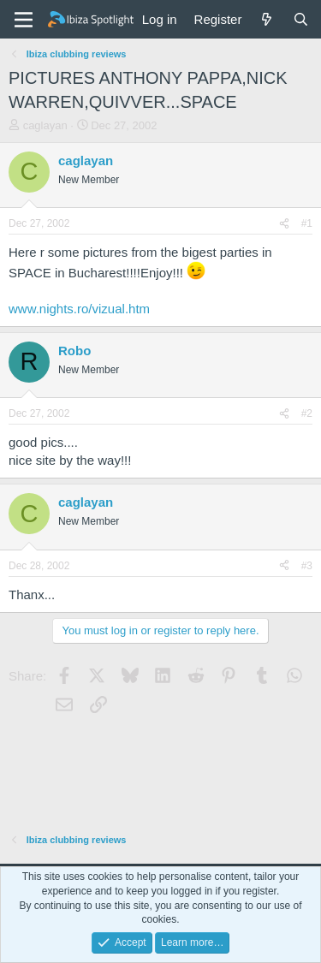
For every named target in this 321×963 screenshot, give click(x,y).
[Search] (301, 19)
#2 (306, 413)
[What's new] (266, 19)
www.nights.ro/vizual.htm (79, 308)
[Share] (284, 224)
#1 (306, 223)
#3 (306, 566)
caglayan (45, 125)
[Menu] (23, 20)
